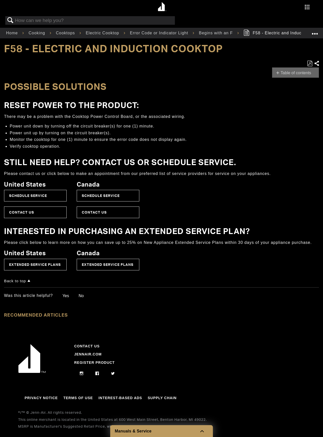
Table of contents (296, 73)
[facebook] (97, 373)
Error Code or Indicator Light (160, 33)
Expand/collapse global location (315, 31)
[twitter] (113, 373)
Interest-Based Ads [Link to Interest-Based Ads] (120, 398)
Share (316, 64)
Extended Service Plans (35, 264)
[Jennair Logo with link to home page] (32, 371)
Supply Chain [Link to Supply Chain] (162, 398)
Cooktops (66, 33)
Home (12, 33)
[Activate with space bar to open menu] (307, 8)
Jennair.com (88, 354)
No (81, 296)
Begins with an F (216, 33)
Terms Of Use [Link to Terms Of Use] (78, 398)
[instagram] (81, 373)
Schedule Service (28, 195)
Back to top (15, 281)
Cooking (37, 33)
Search (10, 20)
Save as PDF (309, 64)
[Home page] (162, 7)
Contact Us (21, 212)
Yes (65, 296)
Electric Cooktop (103, 33)
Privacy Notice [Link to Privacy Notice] (41, 398)
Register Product (94, 363)
